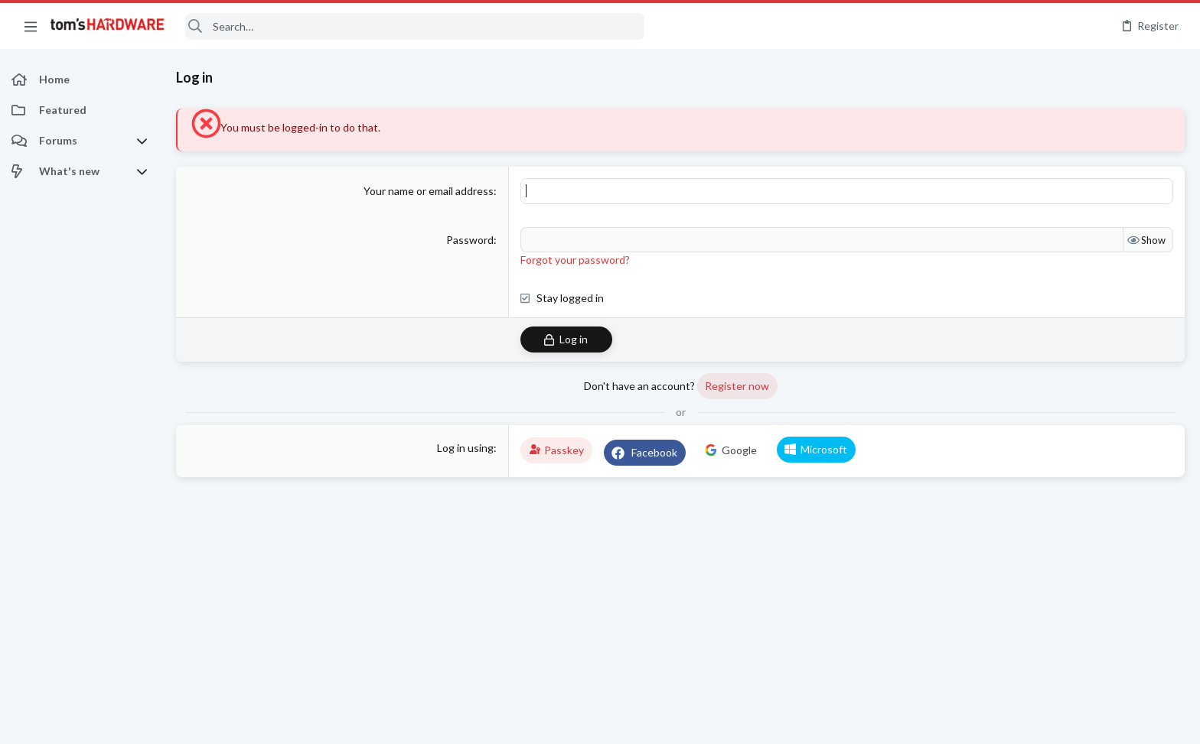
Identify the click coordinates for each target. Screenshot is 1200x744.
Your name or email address (429, 190)
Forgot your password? (575, 259)
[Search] (414, 26)
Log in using (465, 447)
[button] (30, 26)
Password (470, 239)
